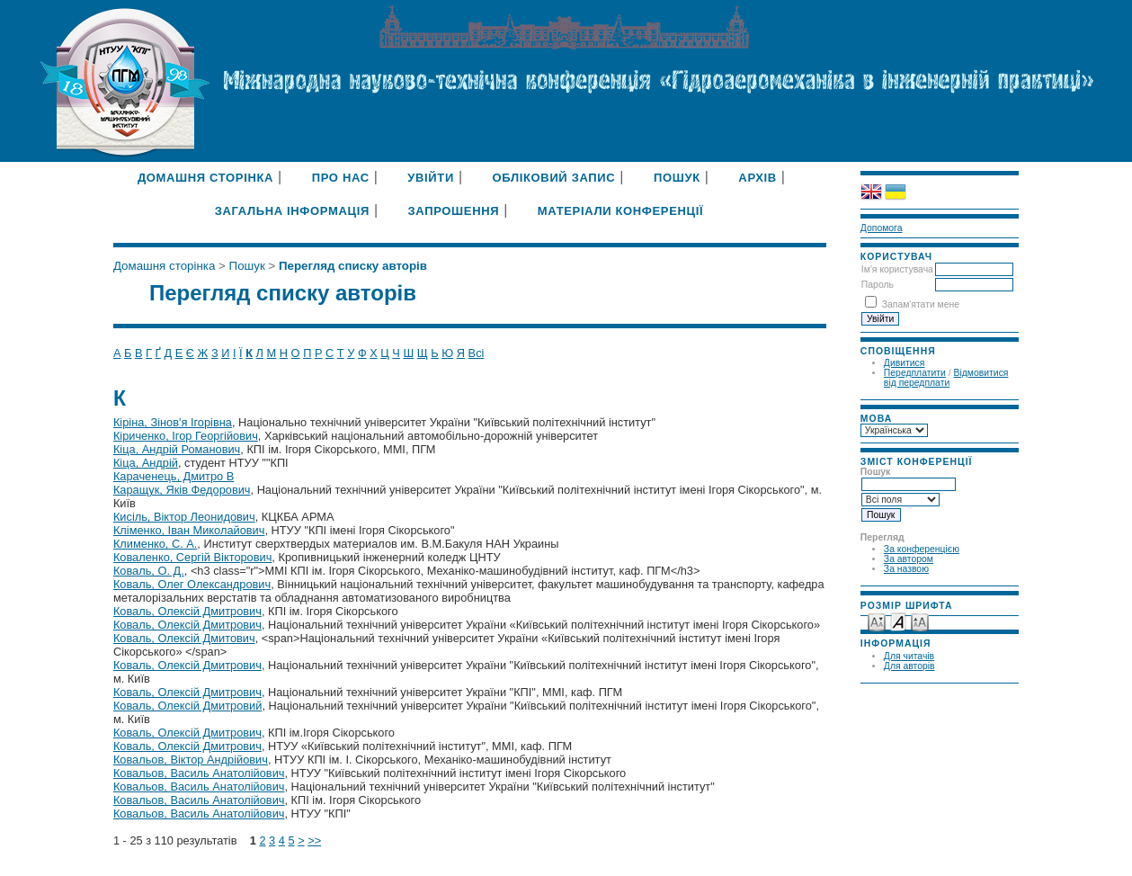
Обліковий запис (554, 177)
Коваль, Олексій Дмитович (184, 638)
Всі (476, 353)
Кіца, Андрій (145, 462)
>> (314, 840)
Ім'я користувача (897, 269)
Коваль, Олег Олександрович (192, 584)
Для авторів (909, 666)
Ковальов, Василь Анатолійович (199, 773)
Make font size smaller (877, 621)
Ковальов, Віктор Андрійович (190, 759)
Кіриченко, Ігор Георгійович (185, 435)
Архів (757, 177)
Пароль (877, 285)
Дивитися (904, 363)
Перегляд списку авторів (353, 266)
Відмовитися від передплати (946, 378)
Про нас (341, 177)
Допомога (881, 228)
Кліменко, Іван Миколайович (189, 530)
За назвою (906, 569)
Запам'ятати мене (920, 304)
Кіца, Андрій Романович (176, 449)
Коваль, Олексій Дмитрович (187, 611)
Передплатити (915, 373)
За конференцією (921, 549)
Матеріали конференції (620, 211)
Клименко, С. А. (155, 543)
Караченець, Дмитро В (173, 476)
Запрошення (454, 211)
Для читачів (909, 656)
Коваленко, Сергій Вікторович (192, 557)
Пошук (677, 177)
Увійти (430, 177)
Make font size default (898, 621)
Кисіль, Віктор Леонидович (184, 516)
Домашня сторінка (205, 177)
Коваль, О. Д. (148, 570)
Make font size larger (920, 621)
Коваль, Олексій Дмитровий (187, 705)
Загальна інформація (292, 211)
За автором (908, 559)
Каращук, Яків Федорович (182, 489)
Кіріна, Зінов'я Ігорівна (172, 422)
